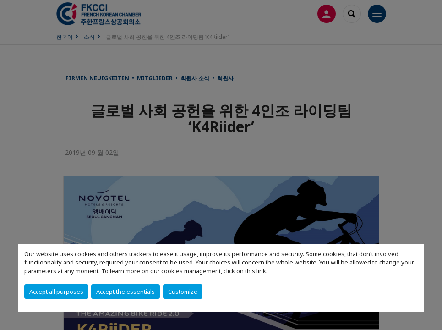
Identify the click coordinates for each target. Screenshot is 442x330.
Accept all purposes (56, 291)
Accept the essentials (125, 291)
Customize (182, 291)
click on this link (245, 271)
